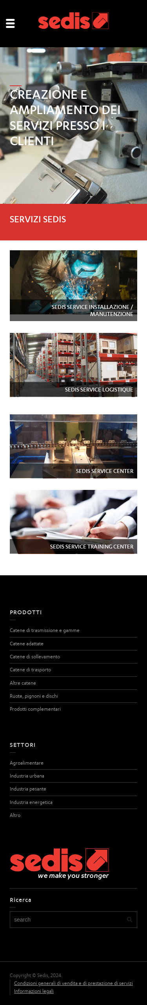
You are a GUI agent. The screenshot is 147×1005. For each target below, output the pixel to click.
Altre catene (23, 683)
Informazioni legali (34, 991)
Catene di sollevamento (35, 657)
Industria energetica (31, 802)
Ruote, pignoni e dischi (34, 696)
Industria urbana (27, 776)
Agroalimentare (27, 763)
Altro (15, 815)
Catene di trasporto (30, 669)
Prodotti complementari (35, 709)
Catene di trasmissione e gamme (45, 630)
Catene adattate (27, 644)
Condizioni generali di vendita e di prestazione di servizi (73, 983)
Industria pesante (28, 789)
